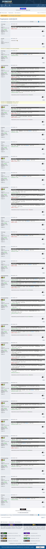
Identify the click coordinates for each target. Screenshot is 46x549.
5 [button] (41, 21)
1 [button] (37, 21)
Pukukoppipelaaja (4, 65)
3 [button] (39, 21)
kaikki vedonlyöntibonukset (23, 512)
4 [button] (40, 21)
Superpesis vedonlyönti (8, 19)
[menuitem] (5, 5)
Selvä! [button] (40, 547)
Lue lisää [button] (32, 547)
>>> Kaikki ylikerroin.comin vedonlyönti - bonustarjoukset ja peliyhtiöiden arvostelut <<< (23, 543)
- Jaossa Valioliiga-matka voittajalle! (14, 15)
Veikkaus (25, 54)
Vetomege (3, 24)
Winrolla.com (28, 510)
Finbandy (3, 127)
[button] (35, 21)
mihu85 (2, 38)
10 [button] (43, 21)
